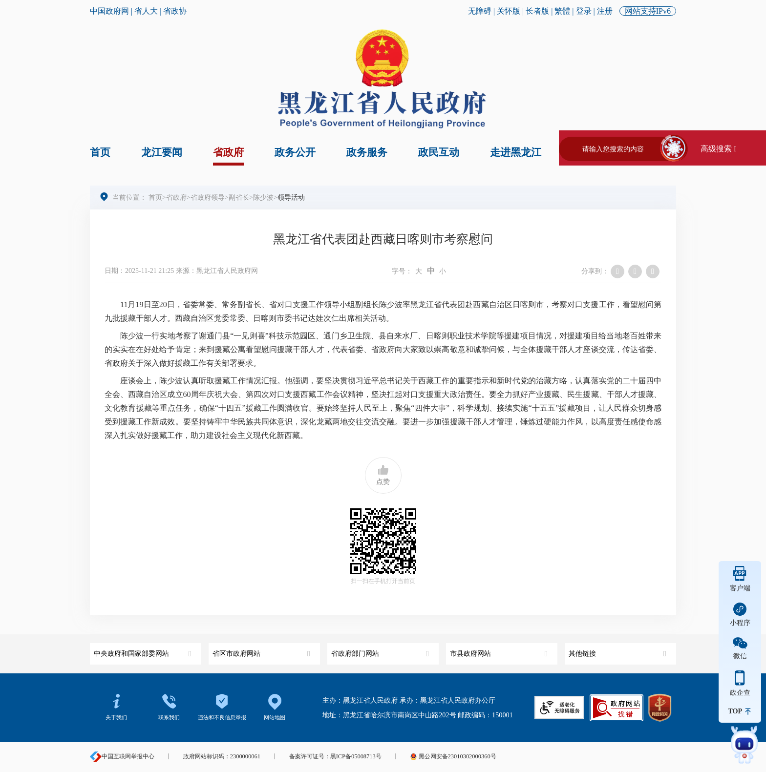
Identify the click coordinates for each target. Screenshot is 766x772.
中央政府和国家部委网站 (144, 650)
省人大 (146, 11)
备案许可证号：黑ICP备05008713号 (335, 756)
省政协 (175, 11)
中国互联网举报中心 (122, 756)
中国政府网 (109, 11)
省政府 (228, 152)
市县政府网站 (500, 650)
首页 (100, 152)
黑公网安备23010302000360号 (453, 756)
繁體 (562, 11)
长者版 (537, 11)
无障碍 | (482, 11)
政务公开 (295, 152)
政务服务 (366, 152)
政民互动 (438, 152)
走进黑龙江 (515, 152)
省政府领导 (208, 197)
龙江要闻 (161, 152)
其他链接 (619, 650)
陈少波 (263, 197)
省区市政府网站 (263, 650)
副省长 (239, 197)
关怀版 (508, 11)
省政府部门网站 (381, 650)
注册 (605, 11)
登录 (584, 11)
